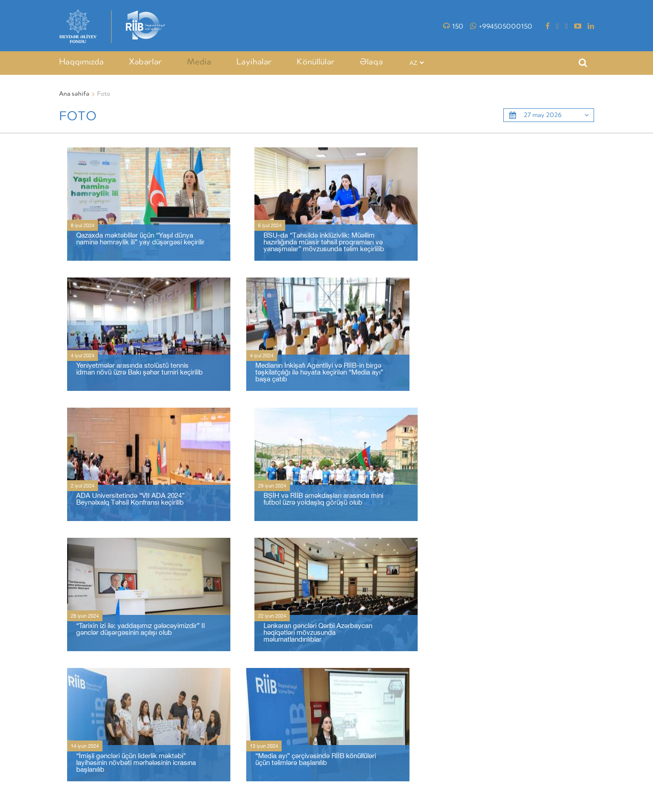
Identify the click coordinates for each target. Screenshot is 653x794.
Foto (472, 751)
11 (209, 670)
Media (199, 62)
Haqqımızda (81, 62)
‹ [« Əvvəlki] (65, 670)
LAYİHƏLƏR (440, 751)
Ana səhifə (74, 94)
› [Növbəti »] (263, 670)
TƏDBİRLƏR (401, 751)
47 (248, 670)
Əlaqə (371, 62)
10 (194, 670)
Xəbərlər (145, 62)
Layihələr (254, 62)
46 (233, 670)
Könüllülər (316, 62)
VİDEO (496, 751)
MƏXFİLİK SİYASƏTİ (538, 751)
